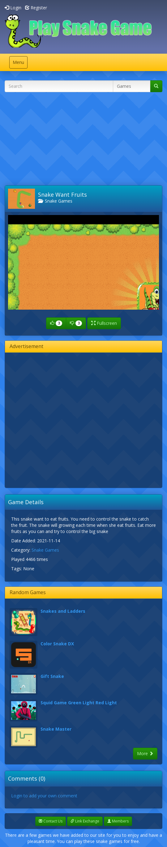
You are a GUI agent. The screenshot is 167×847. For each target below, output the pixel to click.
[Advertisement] (86, 140)
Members (118, 821)
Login (13, 8)
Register (36, 8)
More (145, 753)
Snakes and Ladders (63, 611)
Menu (20, 64)
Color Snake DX (57, 644)
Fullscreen (104, 323)
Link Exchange (85, 821)
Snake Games (55, 201)
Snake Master (56, 729)
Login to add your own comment (44, 796)
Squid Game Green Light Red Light (79, 703)
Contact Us (50, 821)
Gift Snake (52, 676)
